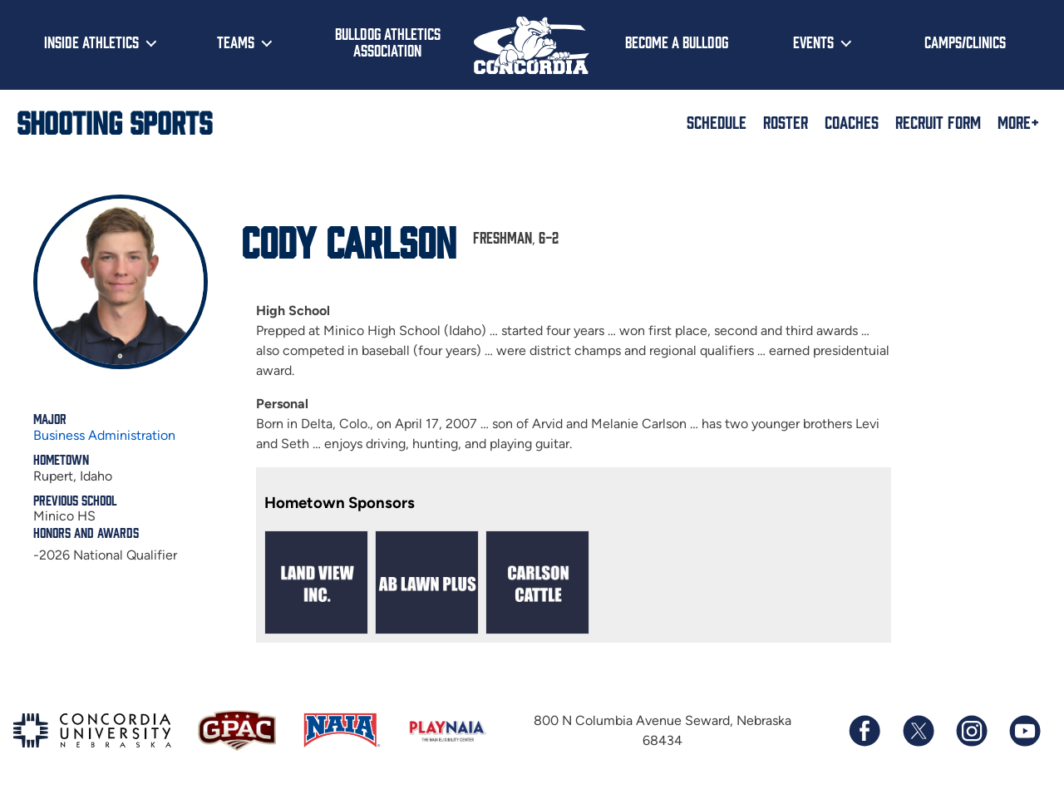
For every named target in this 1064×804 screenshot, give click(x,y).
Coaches (852, 121)
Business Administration (104, 435)
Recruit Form (938, 121)
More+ (1018, 121)
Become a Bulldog (676, 41)
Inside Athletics (91, 41)
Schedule (716, 121)
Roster (785, 121)
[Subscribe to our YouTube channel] (1024, 730)
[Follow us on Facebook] (864, 730)
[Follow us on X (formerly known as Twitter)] (917, 730)
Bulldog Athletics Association (388, 42)
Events (813, 41)
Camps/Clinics (965, 41)
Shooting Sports (114, 121)
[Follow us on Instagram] (971, 730)
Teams (235, 41)
